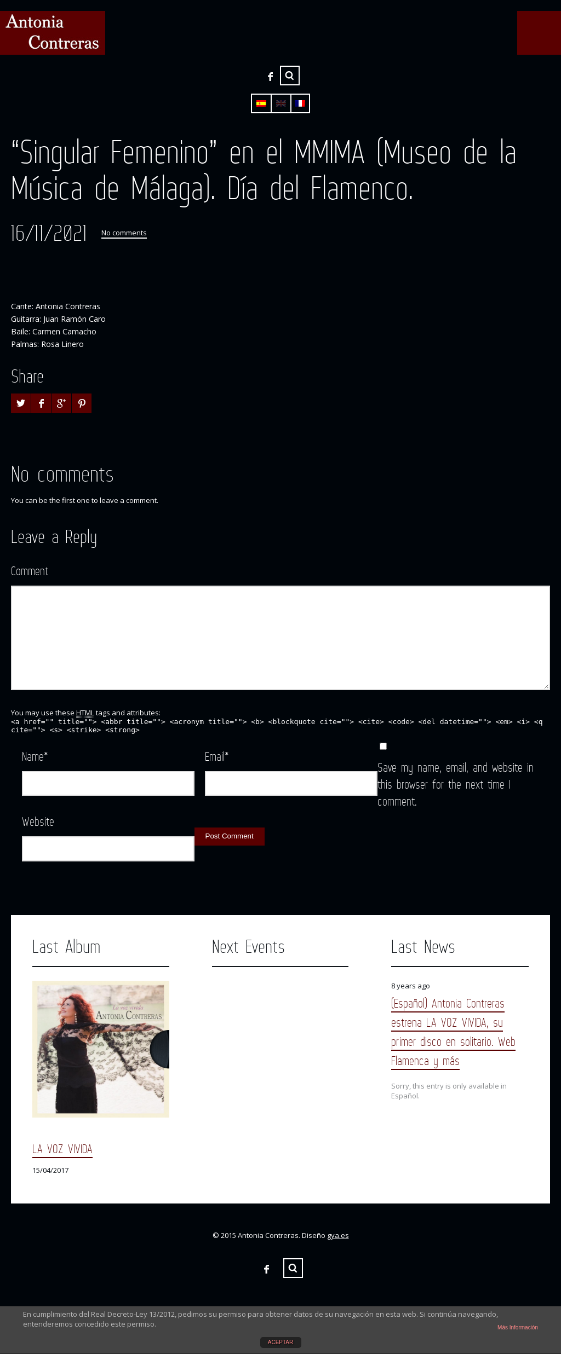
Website (38, 821)
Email (217, 756)
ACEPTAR (281, 1342)
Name (35, 756)
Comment (29, 570)
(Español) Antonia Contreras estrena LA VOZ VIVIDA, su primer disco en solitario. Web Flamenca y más (453, 1031)
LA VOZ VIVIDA (62, 1148)
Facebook (270, 76)
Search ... (290, 75)
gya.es (338, 1235)
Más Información (517, 1327)
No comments (124, 233)
